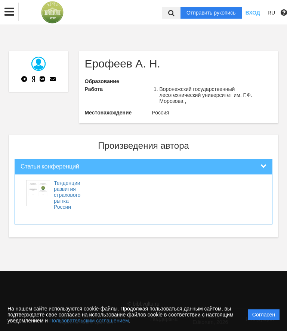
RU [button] (271, 13)
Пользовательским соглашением (89, 321)
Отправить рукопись (211, 13)
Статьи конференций (50, 166)
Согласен (263, 315)
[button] (9, 12)
